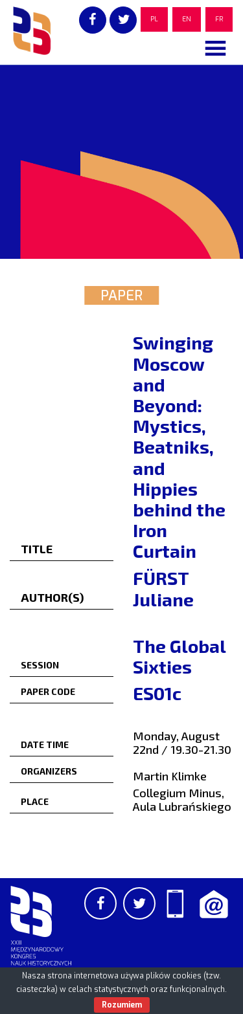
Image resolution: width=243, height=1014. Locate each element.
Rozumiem (122, 1005)
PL (154, 19)
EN (186, 19)
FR (219, 19)
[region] (121, 162)
